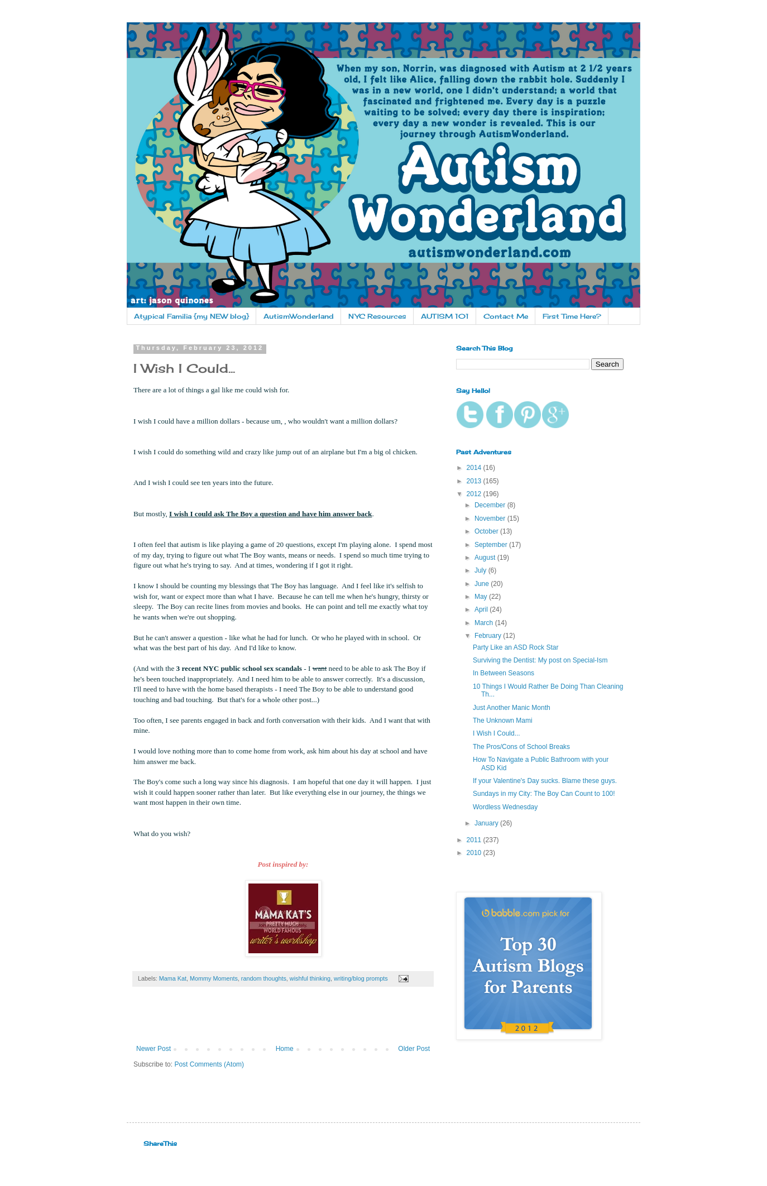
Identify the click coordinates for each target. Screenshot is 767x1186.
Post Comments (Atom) (209, 1064)
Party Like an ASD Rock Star (515, 647)
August (485, 557)
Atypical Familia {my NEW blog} (191, 316)
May (481, 597)
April (482, 609)
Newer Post (153, 1049)
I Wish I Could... (496, 733)
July (481, 570)
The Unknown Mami (503, 720)
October (487, 531)
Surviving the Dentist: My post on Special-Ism (540, 660)
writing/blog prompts (361, 978)
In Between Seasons (503, 673)
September (491, 545)
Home (285, 1049)
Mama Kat (172, 978)
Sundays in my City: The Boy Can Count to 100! (544, 794)
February (488, 636)
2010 (475, 853)
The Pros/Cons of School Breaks (521, 747)
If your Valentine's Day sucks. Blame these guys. (545, 781)
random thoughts (263, 978)
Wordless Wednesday (505, 807)
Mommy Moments (214, 978)
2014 (475, 468)
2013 (475, 481)
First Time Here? (572, 316)
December (490, 505)
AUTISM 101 (445, 316)
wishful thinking (310, 978)
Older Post (414, 1049)
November (490, 518)
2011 (475, 840)
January (487, 823)
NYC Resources (377, 316)
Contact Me (505, 316)
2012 (475, 494)
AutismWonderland (298, 316)
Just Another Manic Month (511, 708)
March (484, 623)
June (482, 584)
